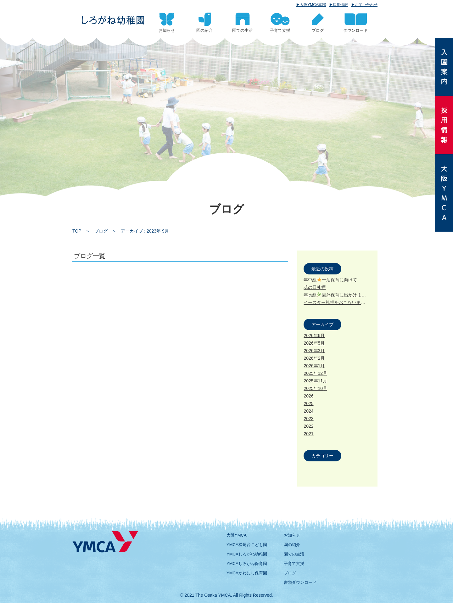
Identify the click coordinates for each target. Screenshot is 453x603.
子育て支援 (294, 563)
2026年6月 (314, 335)
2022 (308, 426)
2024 (308, 411)
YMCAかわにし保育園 (246, 573)
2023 (308, 418)
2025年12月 (315, 373)
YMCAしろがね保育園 (246, 563)
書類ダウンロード (300, 582)
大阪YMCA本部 (313, 5)
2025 (308, 403)
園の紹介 (292, 544)
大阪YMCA (236, 535)
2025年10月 (315, 388)
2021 (308, 433)
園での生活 (294, 554)
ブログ (101, 231)
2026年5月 (314, 343)
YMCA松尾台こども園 (246, 544)
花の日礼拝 (315, 287)
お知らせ (292, 535)
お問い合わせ (366, 5)
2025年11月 (315, 380)
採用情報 (340, 5)
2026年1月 (314, 365)
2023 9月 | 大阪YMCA (113, 20)
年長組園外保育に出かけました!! (338, 294)
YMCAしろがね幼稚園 (246, 554)
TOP (76, 231)
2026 (308, 395)
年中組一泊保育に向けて (330, 279)
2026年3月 (314, 350)
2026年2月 (314, 358)
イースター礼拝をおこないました (339, 302)
